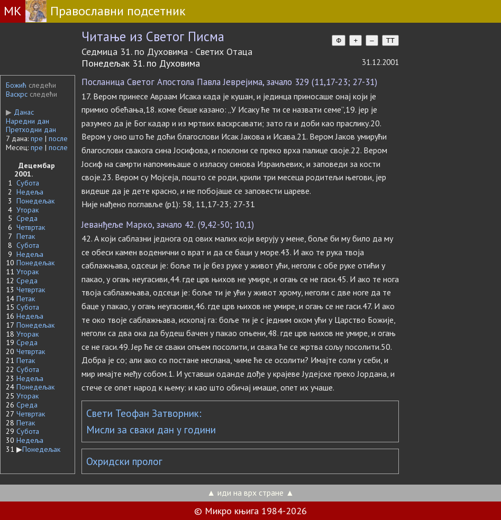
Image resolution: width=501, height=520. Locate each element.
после (58, 138)
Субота (27, 183)
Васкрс (17, 94)
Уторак (27, 210)
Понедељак (35, 201)
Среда (27, 218)
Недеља (29, 192)
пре (37, 138)
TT (390, 40)
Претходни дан (31, 129)
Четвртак (30, 227)
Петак (25, 236)
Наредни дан (27, 121)
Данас (20, 112)
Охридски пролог (124, 461)
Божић (16, 85)
